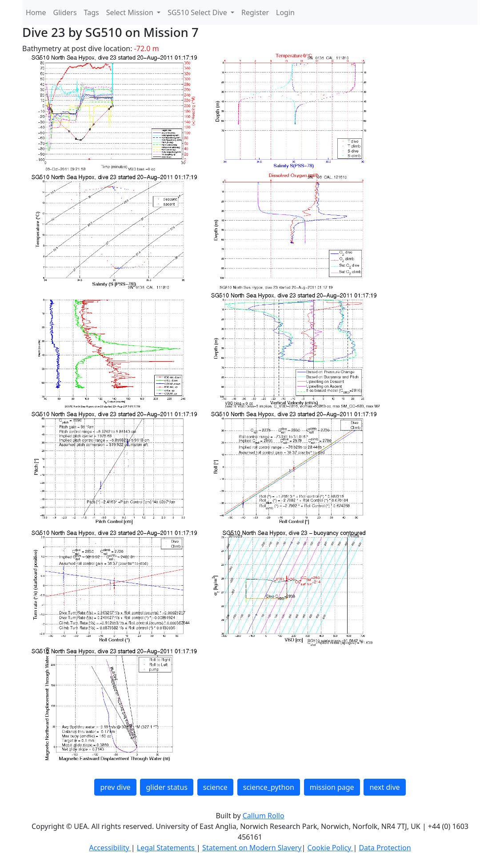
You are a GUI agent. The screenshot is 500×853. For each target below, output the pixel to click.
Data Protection (385, 848)
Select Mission (130, 12)
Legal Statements (166, 848)
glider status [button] (166, 787)
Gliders (65, 12)
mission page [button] (332, 787)
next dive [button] (384, 787)
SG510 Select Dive (198, 12)
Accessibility (110, 848)
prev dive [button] (115, 787)
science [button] (215, 787)
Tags (91, 12)
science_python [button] (268, 787)
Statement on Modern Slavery (251, 848)
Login (285, 12)
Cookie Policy (330, 848)
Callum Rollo (263, 816)
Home (36, 12)
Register (255, 12)
